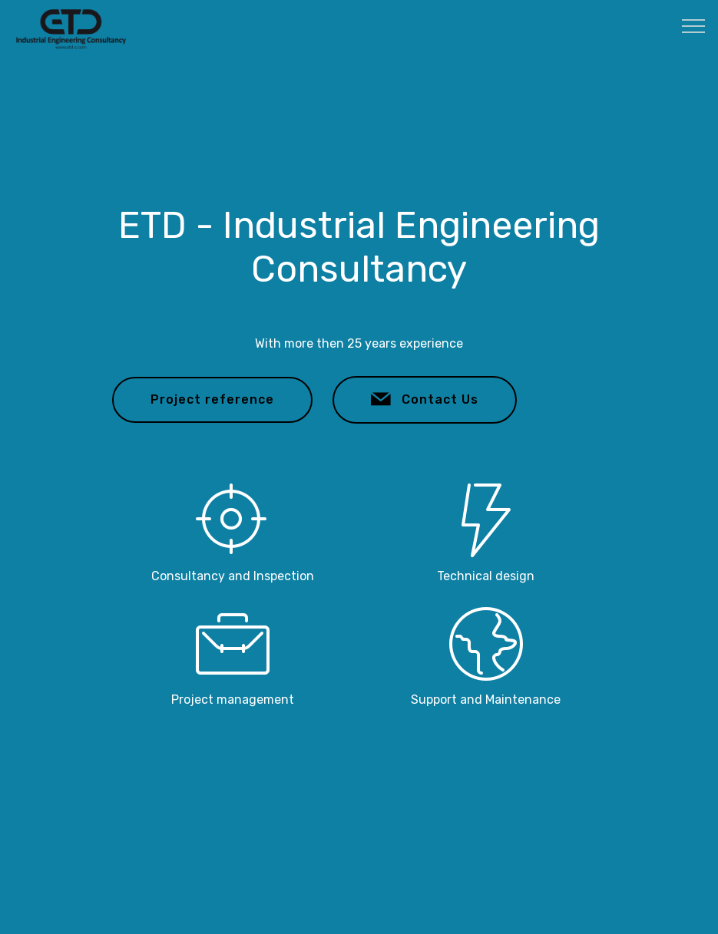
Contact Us (424, 400)
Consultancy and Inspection (232, 576)
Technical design (485, 576)
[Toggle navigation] (694, 25)
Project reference (212, 399)
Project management (232, 699)
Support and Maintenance (486, 699)
